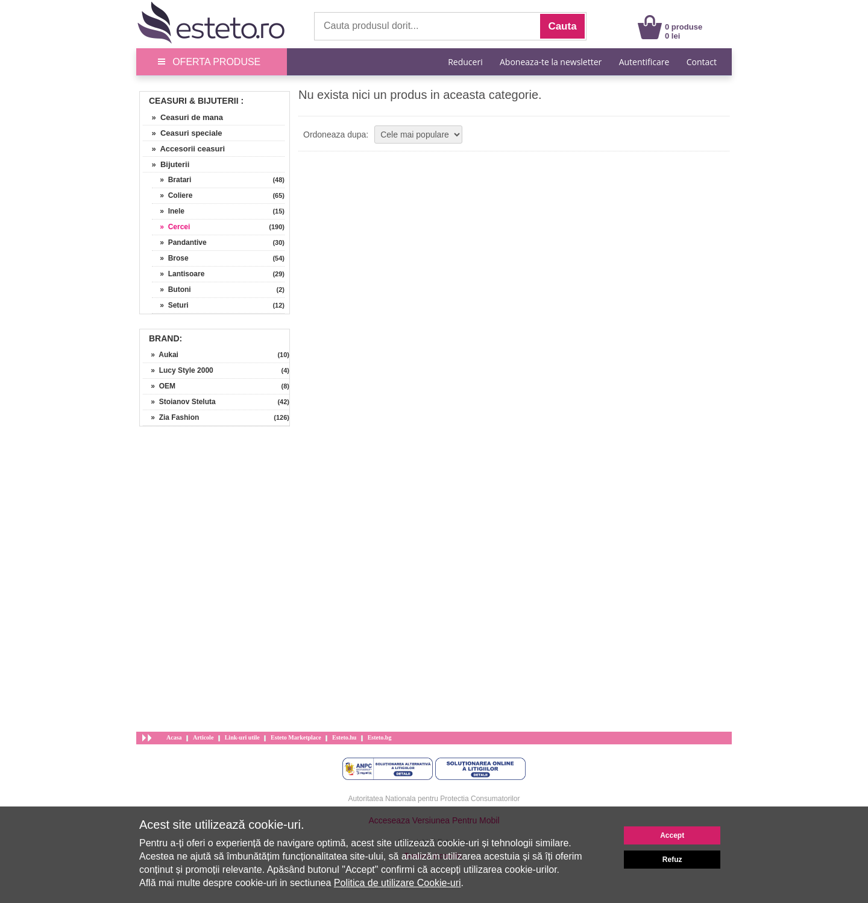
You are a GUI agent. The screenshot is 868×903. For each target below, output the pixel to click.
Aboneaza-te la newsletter (551, 62)
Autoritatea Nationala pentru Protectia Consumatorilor (434, 798)
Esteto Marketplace (296, 737)
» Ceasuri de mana (183, 117)
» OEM (159, 386)
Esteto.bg (380, 737)
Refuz (672, 859)
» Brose (170, 258)
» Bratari (171, 180)
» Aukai (160, 354)
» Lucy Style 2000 (178, 370)
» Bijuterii (166, 164)
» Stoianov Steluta (179, 402)
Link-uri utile (242, 737)
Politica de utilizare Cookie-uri (397, 883)
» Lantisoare (178, 274)
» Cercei (171, 227)
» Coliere (172, 195)
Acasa (174, 737)
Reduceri (465, 62)
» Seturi (170, 305)
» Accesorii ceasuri (184, 148)
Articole (203, 737)
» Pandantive (179, 242)
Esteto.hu (344, 737)
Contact (702, 62)
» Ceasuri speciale (182, 133)
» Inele (168, 211)
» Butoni (171, 289)
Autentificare (644, 62)
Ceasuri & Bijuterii (194, 101)
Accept (672, 835)
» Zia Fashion (171, 417)
